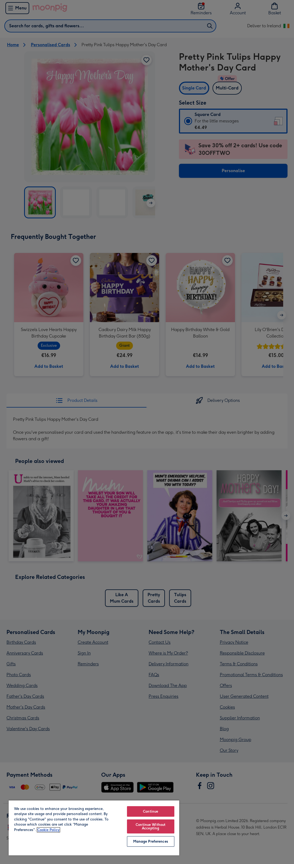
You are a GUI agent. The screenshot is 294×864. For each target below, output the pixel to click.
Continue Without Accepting (150, 826)
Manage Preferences (150, 841)
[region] (94, 827)
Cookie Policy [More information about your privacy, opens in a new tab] (48, 830)
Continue (150, 811)
